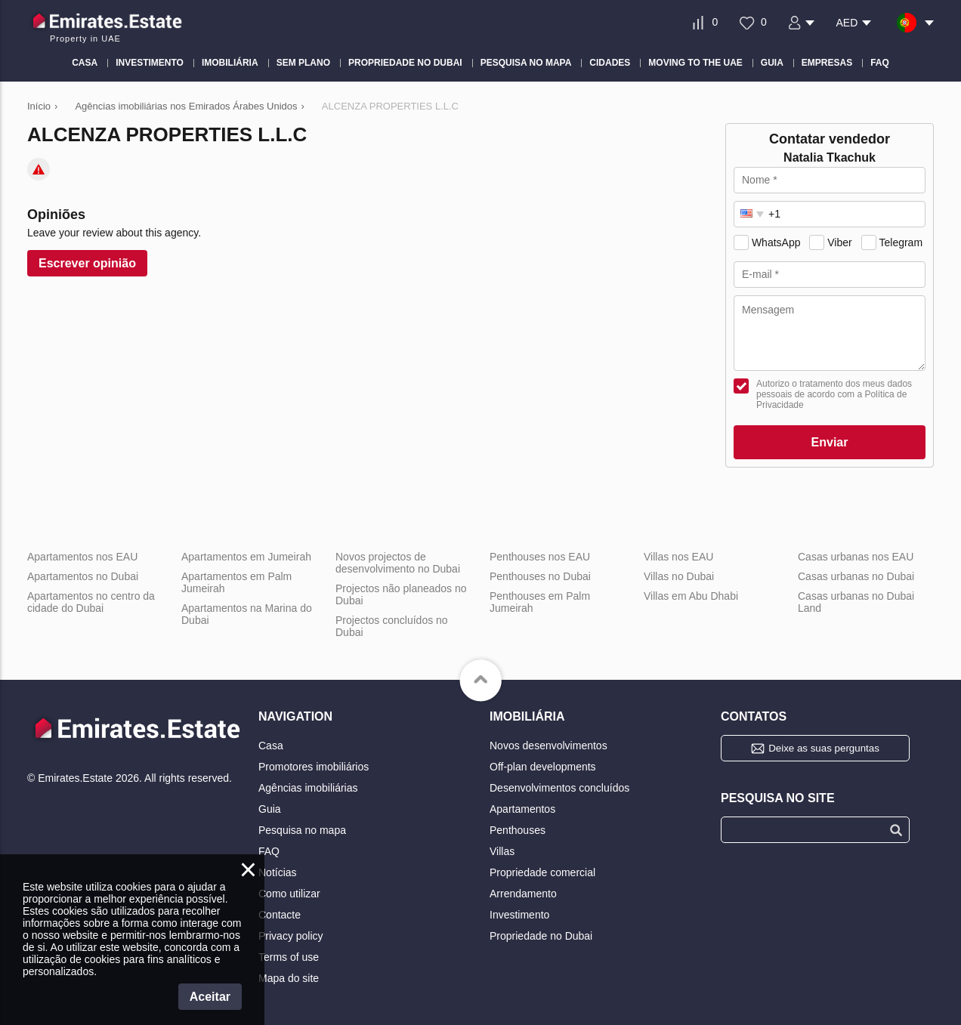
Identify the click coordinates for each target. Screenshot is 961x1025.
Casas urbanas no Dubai (856, 576)
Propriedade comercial (542, 872)
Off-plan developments (543, 767)
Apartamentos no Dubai (90, 576)
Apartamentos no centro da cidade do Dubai (91, 602)
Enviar (829, 442)
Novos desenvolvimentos (548, 745)
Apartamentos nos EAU (82, 557)
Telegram (900, 242)
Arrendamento (523, 894)
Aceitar (210, 996)
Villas (502, 851)
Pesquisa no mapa (302, 830)
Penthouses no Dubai (540, 576)
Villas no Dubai (679, 576)
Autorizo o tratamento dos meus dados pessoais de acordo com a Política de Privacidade (834, 394)
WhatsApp (776, 242)
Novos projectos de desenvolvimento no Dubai (397, 563)
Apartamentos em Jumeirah (246, 557)
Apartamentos (522, 809)
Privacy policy (290, 936)
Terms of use (288, 957)
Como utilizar (289, 894)
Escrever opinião (87, 263)
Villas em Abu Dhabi (691, 596)
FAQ (269, 851)
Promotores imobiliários (313, 767)
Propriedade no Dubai (541, 936)
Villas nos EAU (678, 557)
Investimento (519, 915)
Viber (839, 242)
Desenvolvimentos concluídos (559, 788)
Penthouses (517, 830)
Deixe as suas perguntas (823, 748)
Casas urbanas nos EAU (855, 557)
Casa (270, 745)
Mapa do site (288, 978)
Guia (269, 809)
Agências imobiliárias (308, 788)
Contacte (279, 915)
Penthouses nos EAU (540, 557)
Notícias (277, 872)
